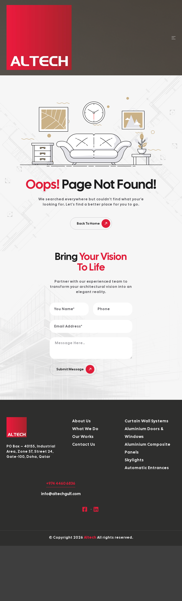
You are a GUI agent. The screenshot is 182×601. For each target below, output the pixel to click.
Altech (90, 537)
